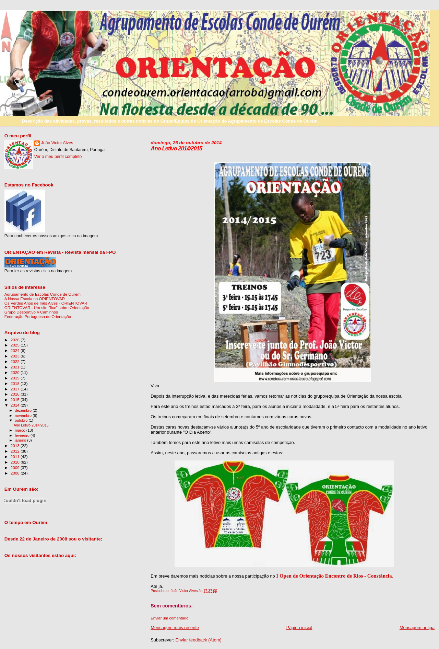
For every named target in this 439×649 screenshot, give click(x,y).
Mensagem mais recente (175, 627)
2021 (16, 367)
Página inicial (299, 627)
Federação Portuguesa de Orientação (37, 316)
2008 (16, 473)
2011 (16, 456)
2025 (16, 345)
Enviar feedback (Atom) (199, 639)
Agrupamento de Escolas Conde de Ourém (42, 294)
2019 (16, 378)
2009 (16, 467)
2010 (16, 462)
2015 (16, 399)
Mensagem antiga (417, 627)
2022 (16, 361)
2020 (16, 372)
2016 (16, 394)
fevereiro (23, 435)
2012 (16, 451)
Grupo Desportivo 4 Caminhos (31, 312)
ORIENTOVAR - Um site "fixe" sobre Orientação (46, 307)
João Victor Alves (57, 142)
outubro (21, 420)
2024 (16, 350)
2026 (16, 340)
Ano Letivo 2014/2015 (176, 148)
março (20, 430)
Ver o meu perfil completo (58, 156)
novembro (24, 415)
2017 (16, 389)
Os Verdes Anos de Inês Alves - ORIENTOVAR (45, 303)
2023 (16, 356)
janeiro (21, 440)
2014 (16, 405)
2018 (16, 383)
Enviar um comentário (169, 618)
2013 (16, 445)
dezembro (24, 410)
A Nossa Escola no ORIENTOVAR (34, 298)
